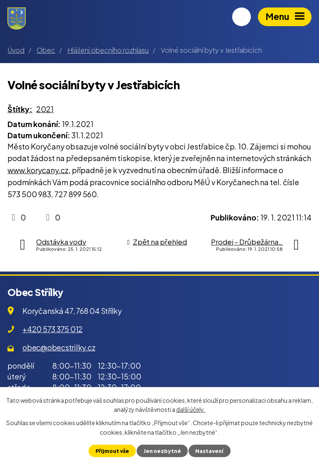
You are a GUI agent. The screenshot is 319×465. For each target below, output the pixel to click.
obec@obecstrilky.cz (58, 347)
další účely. (190, 409)
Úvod (16, 50)
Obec (46, 50)
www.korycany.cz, (39, 170)
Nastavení (209, 451)
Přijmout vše (112, 451)
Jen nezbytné (162, 451)
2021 (45, 109)
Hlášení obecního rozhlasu (108, 50)
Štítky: (19, 109)
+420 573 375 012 (52, 329)
